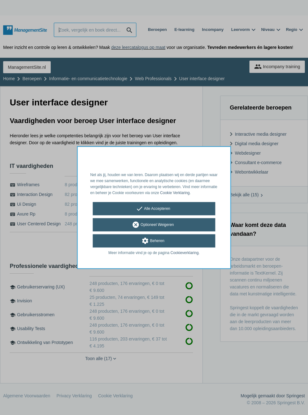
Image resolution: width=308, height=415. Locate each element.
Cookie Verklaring (175, 193)
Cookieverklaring (184, 253)
